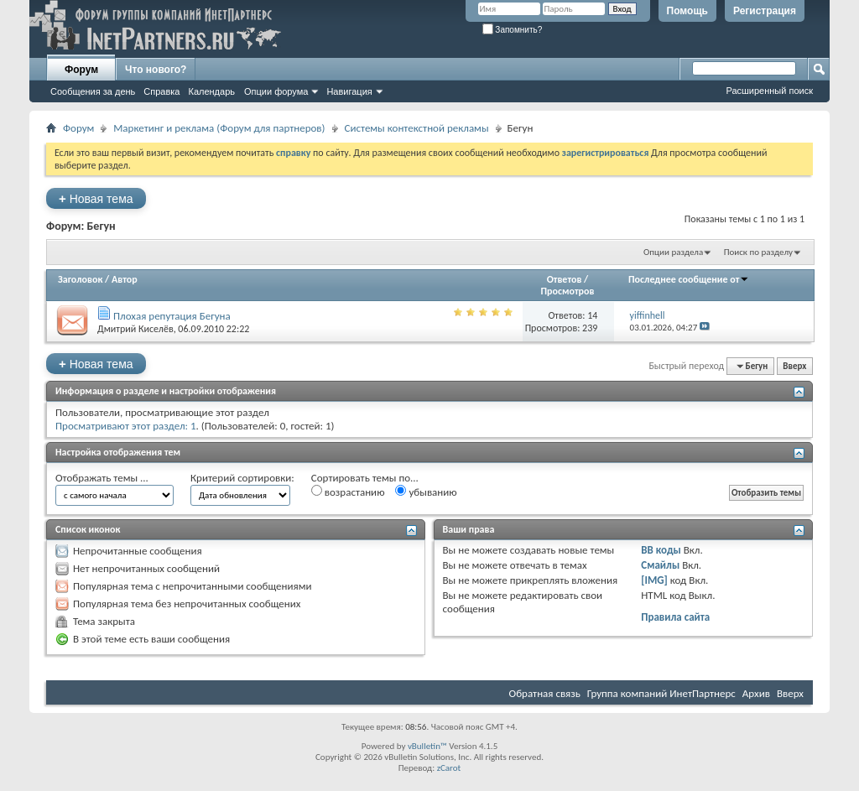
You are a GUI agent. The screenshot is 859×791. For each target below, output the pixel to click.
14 (592, 315)
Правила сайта (675, 617)
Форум (81, 69)
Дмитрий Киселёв (135, 329)
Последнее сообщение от (688, 279)
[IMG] (654, 580)
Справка (161, 91)
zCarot (449, 767)
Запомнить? (512, 29)
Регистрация (764, 11)
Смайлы (660, 565)
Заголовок (80, 279)
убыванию (425, 491)
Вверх (794, 366)
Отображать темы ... (101, 477)
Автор (125, 279)
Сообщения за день (92, 91)
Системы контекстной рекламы (417, 128)
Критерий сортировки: (242, 477)
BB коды (661, 550)
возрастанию (348, 491)
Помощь (687, 11)
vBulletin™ (427, 746)
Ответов (564, 279)
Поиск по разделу (758, 252)
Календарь (211, 91)
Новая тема (96, 198)
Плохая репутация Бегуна (172, 316)
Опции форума (276, 91)
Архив (756, 693)
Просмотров (567, 291)
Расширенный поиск (769, 91)
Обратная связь (544, 693)
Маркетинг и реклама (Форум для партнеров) (219, 128)
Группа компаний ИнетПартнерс (661, 693)
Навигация (349, 91)
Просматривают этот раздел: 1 (125, 425)
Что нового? (155, 69)
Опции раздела (673, 252)
